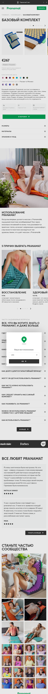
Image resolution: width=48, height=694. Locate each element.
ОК (23, 361)
